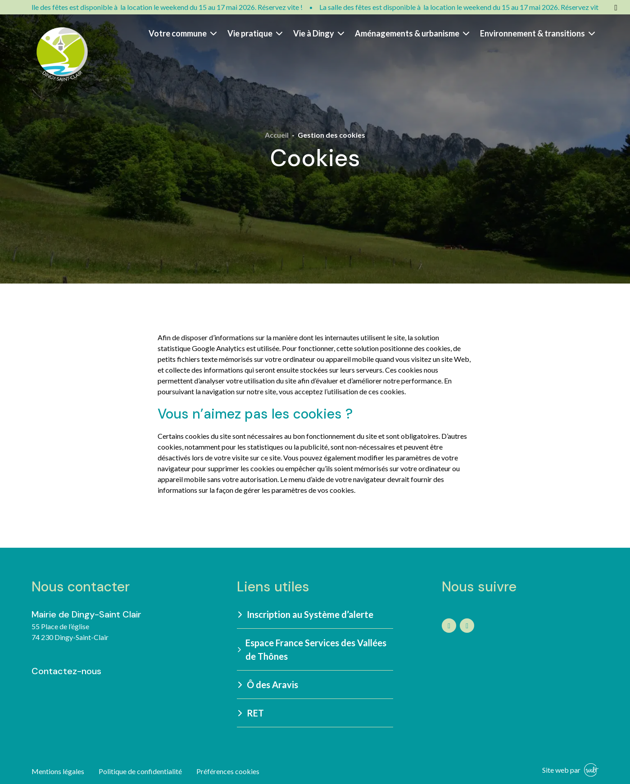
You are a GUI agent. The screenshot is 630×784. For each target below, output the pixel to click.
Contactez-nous (66, 671)
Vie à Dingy (318, 33)
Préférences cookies (227, 771)
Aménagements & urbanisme (412, 33)
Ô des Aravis (268, 684)
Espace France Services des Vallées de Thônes (311, 649)
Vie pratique (254, 33)
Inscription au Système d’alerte (305, 614)
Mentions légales (58, 771)
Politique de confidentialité (140, 771)
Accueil (277, 135)
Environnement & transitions (537, 33)
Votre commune (183, 33)
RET (251, 712)
